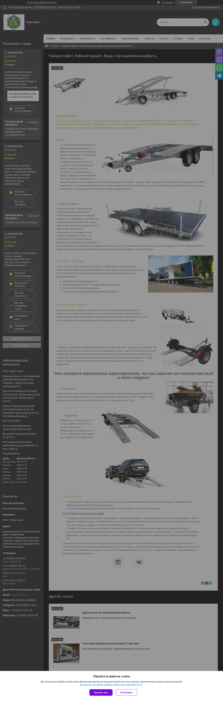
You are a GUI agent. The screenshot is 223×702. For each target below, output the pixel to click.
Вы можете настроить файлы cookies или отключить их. (110, 684)
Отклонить (127, 692)
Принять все (101, 692)
